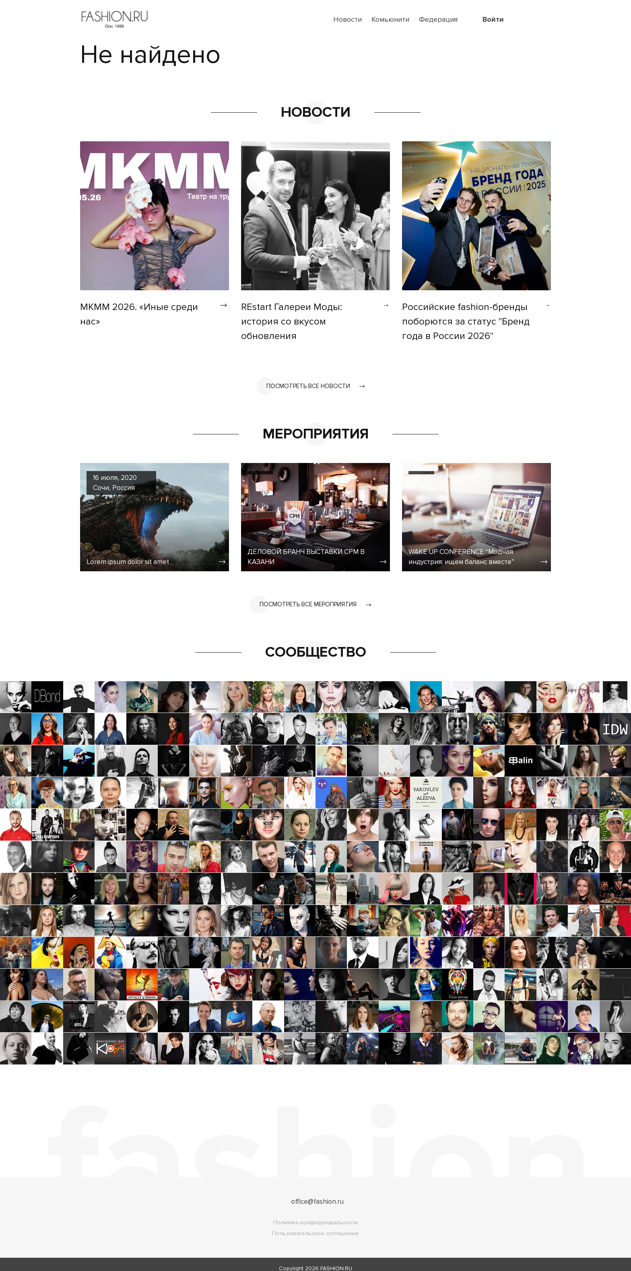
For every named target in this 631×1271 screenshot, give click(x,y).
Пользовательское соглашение (315, 1225)
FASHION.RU (336, 1260)
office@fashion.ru (317, 1193)
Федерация (438, 19)
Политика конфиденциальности (315, 1214)
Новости (347, 19)
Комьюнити (390, 19)
